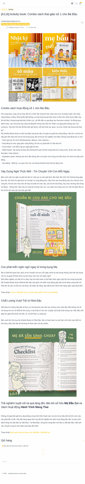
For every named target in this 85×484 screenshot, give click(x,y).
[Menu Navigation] (4, 3)
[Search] (76, 3)
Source (24, 480)
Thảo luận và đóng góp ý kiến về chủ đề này (16, 24)
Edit (29, 480)
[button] (72, 3)
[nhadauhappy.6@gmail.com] (12, 21)
